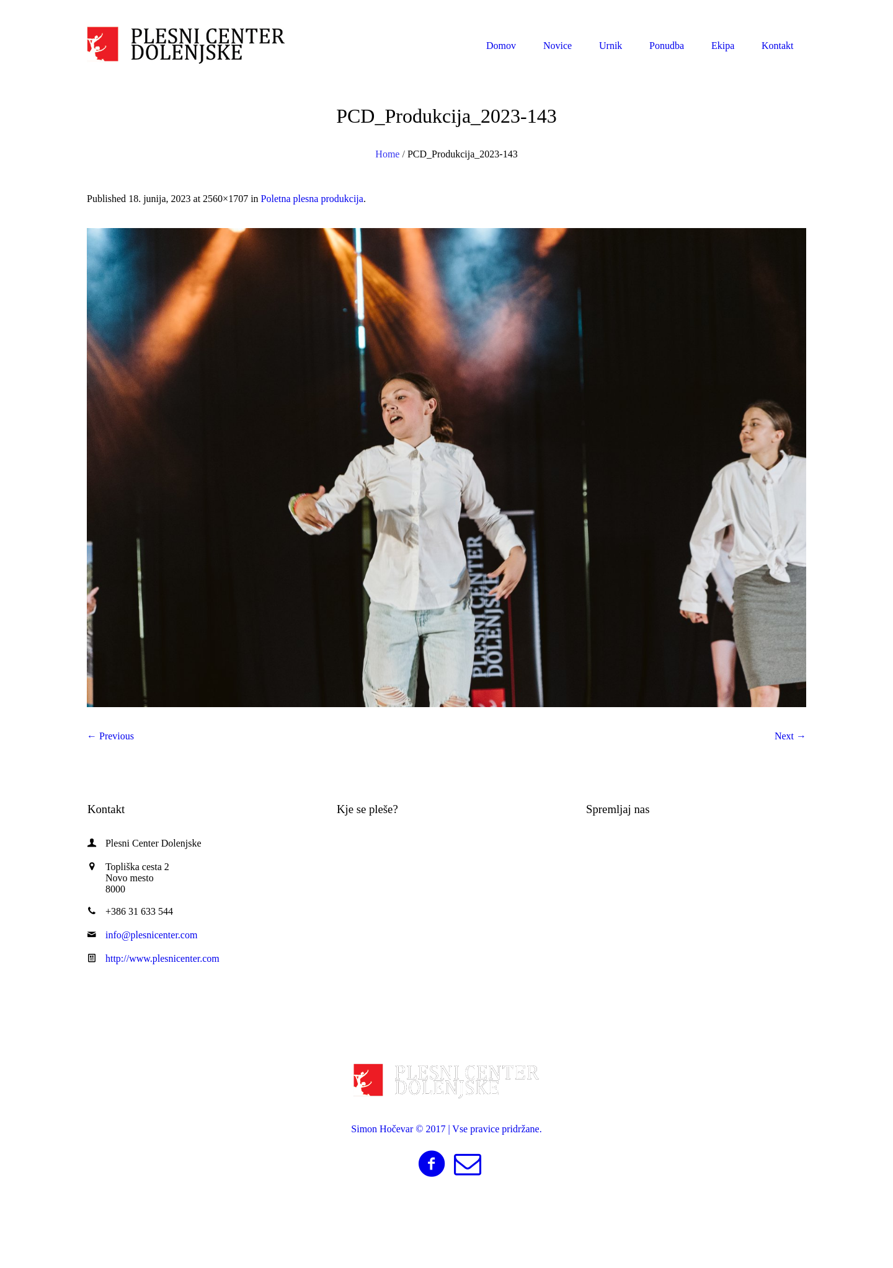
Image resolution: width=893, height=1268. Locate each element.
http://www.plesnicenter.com (162, 958)
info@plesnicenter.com (742, 11)
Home (387, 154)
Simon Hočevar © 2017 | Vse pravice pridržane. (446, 1129)
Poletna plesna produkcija (312, 198)
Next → (790, 736)
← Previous (110, 736)
